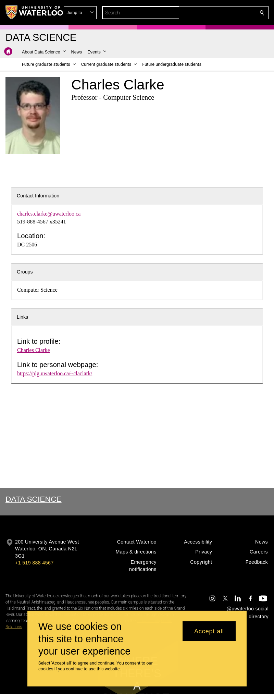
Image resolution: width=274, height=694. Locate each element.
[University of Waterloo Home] (34, 12)
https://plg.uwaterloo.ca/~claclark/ (54, 373)
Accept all (209, 631)
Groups (25, 272)
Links (22, 317)
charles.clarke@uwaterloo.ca (48, 214)
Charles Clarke (33, 350)
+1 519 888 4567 (34, 562)
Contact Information (38, 195)
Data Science (33, 499)
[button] (212, 13)
